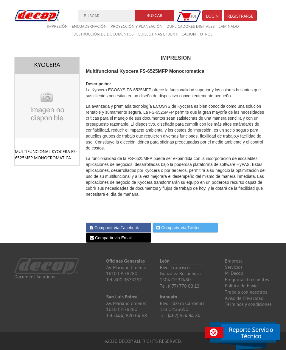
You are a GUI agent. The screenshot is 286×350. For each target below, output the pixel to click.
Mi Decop (234, 273)
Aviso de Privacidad (244, 298)
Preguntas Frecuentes (247, 279)
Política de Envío (241, 286)
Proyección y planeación (136, 26)
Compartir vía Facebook (114, 227)
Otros (206, 34)
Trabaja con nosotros (246, 292)
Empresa (234, 261)
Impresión (57, 26)
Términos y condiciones (248, 304)
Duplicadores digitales (191, 26)
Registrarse (240, 16)
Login (212, 16)
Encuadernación (89, 26)
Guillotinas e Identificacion (167, 34)
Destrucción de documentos (104, 34)
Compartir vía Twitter (178, 227)
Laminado (229, 26)
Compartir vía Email (111, 237)
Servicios (234, 267)
